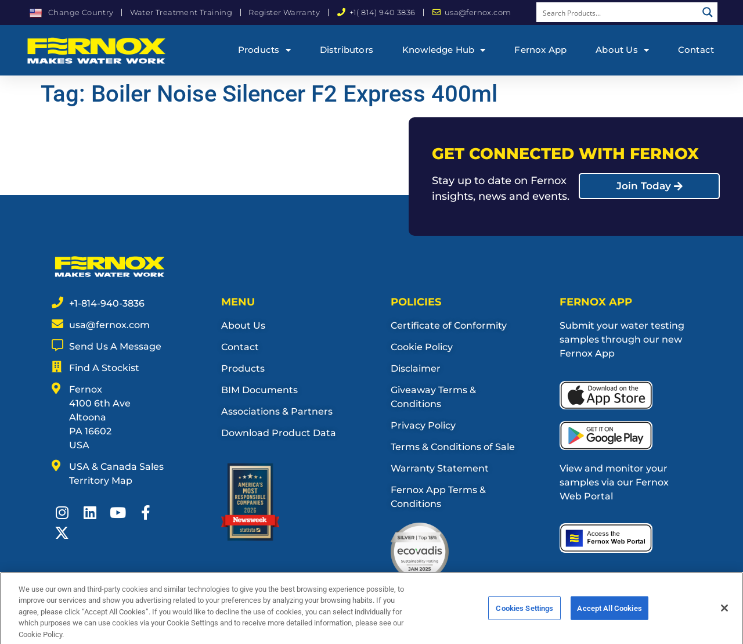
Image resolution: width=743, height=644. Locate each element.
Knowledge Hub (444, 50)
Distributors (346, 49)
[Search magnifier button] (707, 12)
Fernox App (540, 49)
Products (264, 50)
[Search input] (617, 12)
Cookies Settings (524, 615)
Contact (696, 49)
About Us (622, 50)
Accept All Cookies (609, 615)
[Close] (724, 615)
